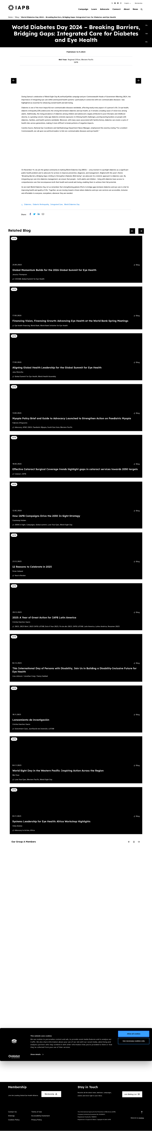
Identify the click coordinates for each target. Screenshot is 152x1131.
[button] (128, 3)
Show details (35, 1124)
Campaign (80, 9)
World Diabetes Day (71, 205)
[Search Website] (141, 10)
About (125, 9)
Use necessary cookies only (134, 1111)
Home (10, 17)
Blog (17, 17)
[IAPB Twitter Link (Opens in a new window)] (112, 3)
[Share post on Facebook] (31, 214)
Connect (115, 9)
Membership (138, 3)
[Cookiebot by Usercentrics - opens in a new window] (14, 1126)
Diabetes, (28, 205)
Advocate (102, 9)
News (134, 9)
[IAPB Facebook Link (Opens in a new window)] (115, 3)
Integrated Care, (56, 205)
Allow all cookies (133, 1104)
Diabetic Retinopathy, (41, 205)
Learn (91, 9)
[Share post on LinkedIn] (40, 214)
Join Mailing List (132, 1094)
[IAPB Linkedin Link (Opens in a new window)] (118, 3)
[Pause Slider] (134, 842)
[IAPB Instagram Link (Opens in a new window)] (121, 3)
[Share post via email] (44, 214)
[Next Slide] (138, 81)
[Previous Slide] (13, 81)
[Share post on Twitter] (35, 214)
